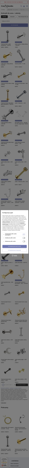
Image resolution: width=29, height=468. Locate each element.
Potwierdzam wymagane (14, 250)
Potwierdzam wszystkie (14, 246)
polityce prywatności (6, 221)
